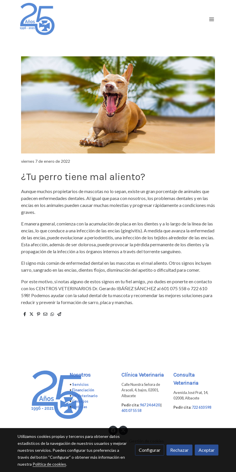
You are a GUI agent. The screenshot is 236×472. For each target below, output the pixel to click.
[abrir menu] (211, 19)
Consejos (80, 401)
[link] (37, 19)
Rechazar (179, 450)
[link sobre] (40, 395)
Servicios (80, 384)
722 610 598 (201, 407)
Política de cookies (49, 464)
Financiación (83, 390)
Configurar (149, 450)
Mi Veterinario (85, 395)
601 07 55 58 (131, 410)
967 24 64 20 (150, 405)
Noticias (79, 406)
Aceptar (206, 450)
